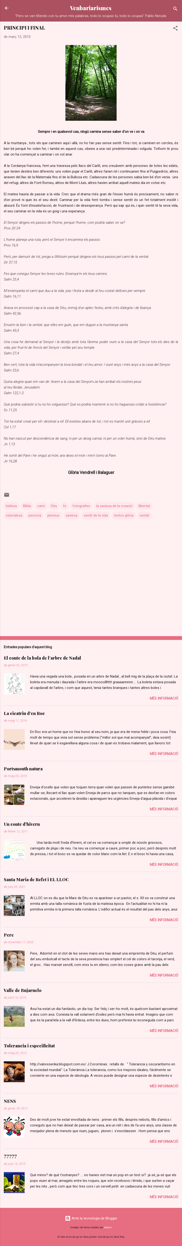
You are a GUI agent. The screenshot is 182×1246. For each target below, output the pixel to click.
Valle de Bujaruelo (22, 990)
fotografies (81, 506)
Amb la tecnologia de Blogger (91, 1218)
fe (64, 506)
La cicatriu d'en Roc (24, 713)
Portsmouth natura (23, 769)
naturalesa (14, 515)
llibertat (144, 506)
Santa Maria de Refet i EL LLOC (36, 879)
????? (10, 1156)
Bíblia (27, 506)
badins (108, 1227)
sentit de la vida (96, 515)
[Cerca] (175, 9)
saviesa (71, 515)
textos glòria (123, 515)
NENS (10, 1101)
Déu (54, 506)
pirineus (53, 515)
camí (41, 506)
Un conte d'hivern (22, 824)
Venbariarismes (90, 8)
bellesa (11, 506)
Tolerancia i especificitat (29, 1046)
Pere (9, 935)
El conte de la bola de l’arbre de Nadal (42, 658)
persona (34, 515)
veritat (144, 515)
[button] (175, 29)
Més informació (164, 698)
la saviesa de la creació (114, 506)
